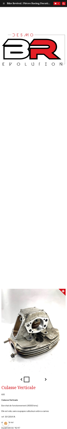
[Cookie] (6, 423)
